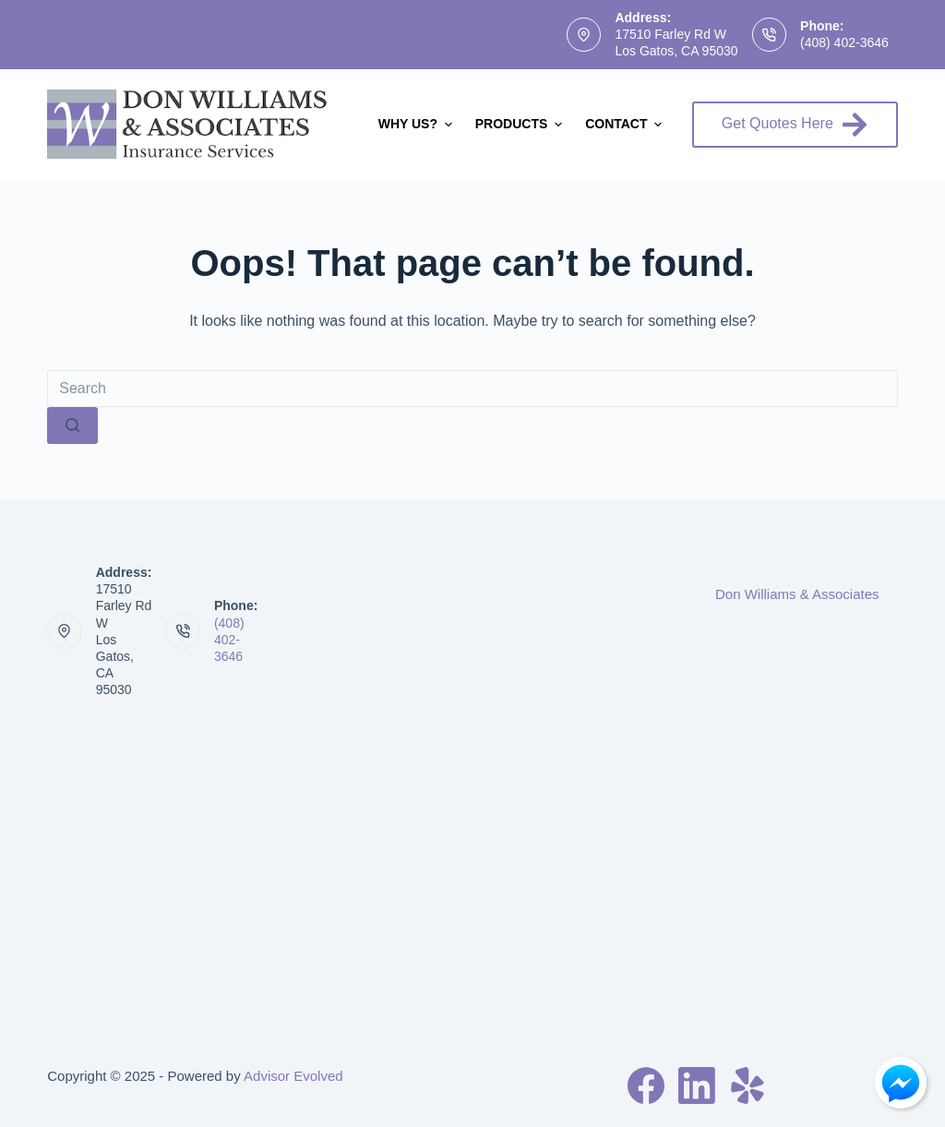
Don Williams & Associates (797, 594)
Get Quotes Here (795, 124)
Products (521, 124)
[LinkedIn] (696, 1085)
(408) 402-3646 (844, 42)
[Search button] (72, 425)
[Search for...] (472, 388)
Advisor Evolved (293, 1076)
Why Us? (417, 124)
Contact (625, 124)
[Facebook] (646, 1085)
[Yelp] (747, 1085)
